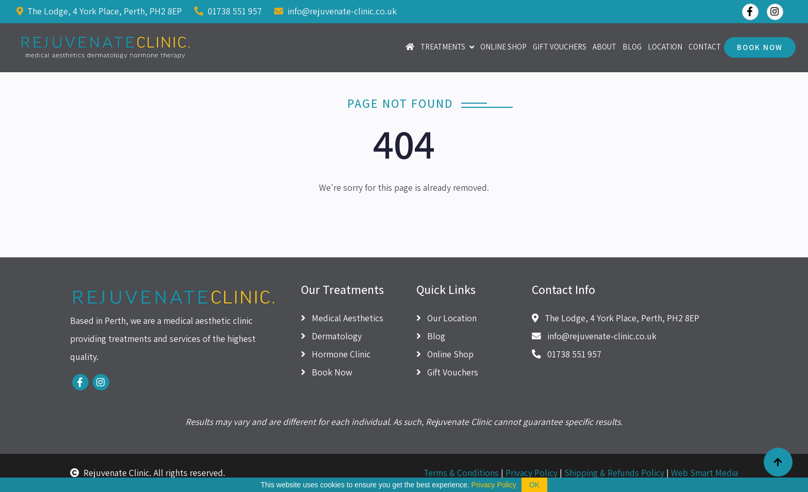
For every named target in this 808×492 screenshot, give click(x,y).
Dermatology (331, 336)
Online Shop (503, 47)
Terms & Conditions (461, 473)
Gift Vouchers (559, 47)
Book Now (760, 47)
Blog (632, 47)
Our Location (446, 318)
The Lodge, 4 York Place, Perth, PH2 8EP (99, 11)
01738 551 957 (228, 11)
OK (534, 485)
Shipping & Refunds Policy (614, 473)
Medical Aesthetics (342, 318)
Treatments (442, 47)
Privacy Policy (532, 473)
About (604, 47)
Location (665, 47)
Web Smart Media (704, 473)
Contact (704, 47)
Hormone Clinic (336, 354)
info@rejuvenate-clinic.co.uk (335, 11)
